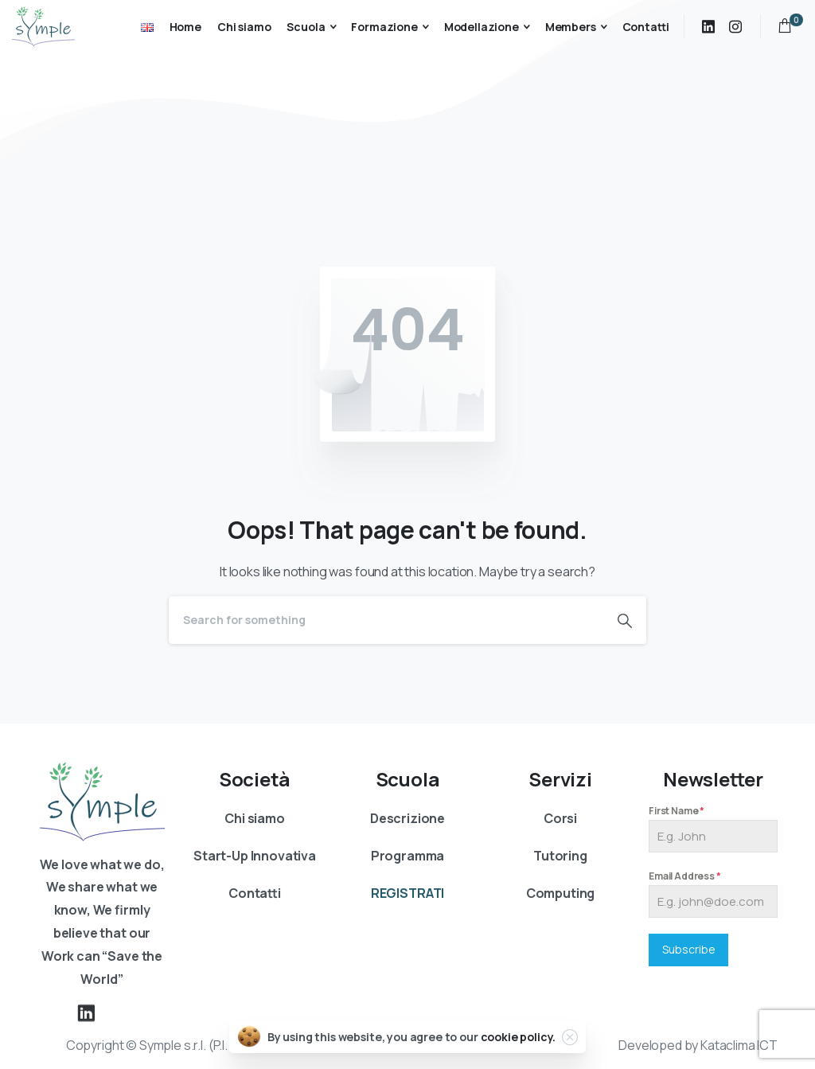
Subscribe (689, 949)
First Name (676, 810)
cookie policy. (518, 1036)
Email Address (685, 876)
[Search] (386, 620)
